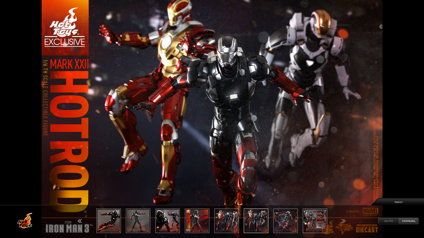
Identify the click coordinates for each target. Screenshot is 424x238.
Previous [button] (80, 221)
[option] (212, 119)
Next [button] (343, 221)
